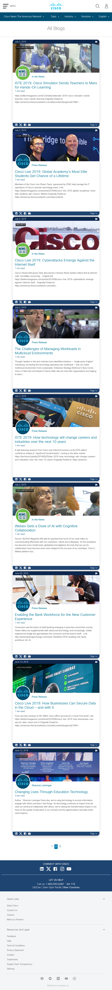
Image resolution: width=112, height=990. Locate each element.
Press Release (39, 165)
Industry (70, 17)
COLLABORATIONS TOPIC (27, 402)
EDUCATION (21, 756)
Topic (55, 17)
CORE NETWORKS (24, 136)
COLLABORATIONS (24, 47)
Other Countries (71, 887)
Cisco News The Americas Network (24, 17)
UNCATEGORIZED (24, 313)
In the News (38, 77)
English (104, 17)
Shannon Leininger (42, 785)
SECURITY (20, 225)
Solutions (87, 17)
